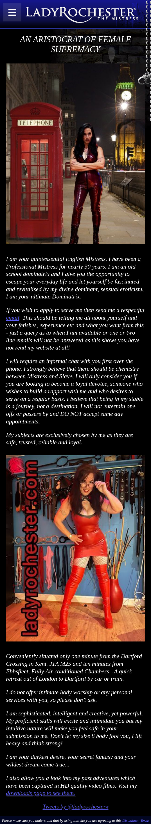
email (12, 317)
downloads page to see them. (40, 793)
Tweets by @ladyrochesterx (75, 806)
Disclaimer (130, 820)
